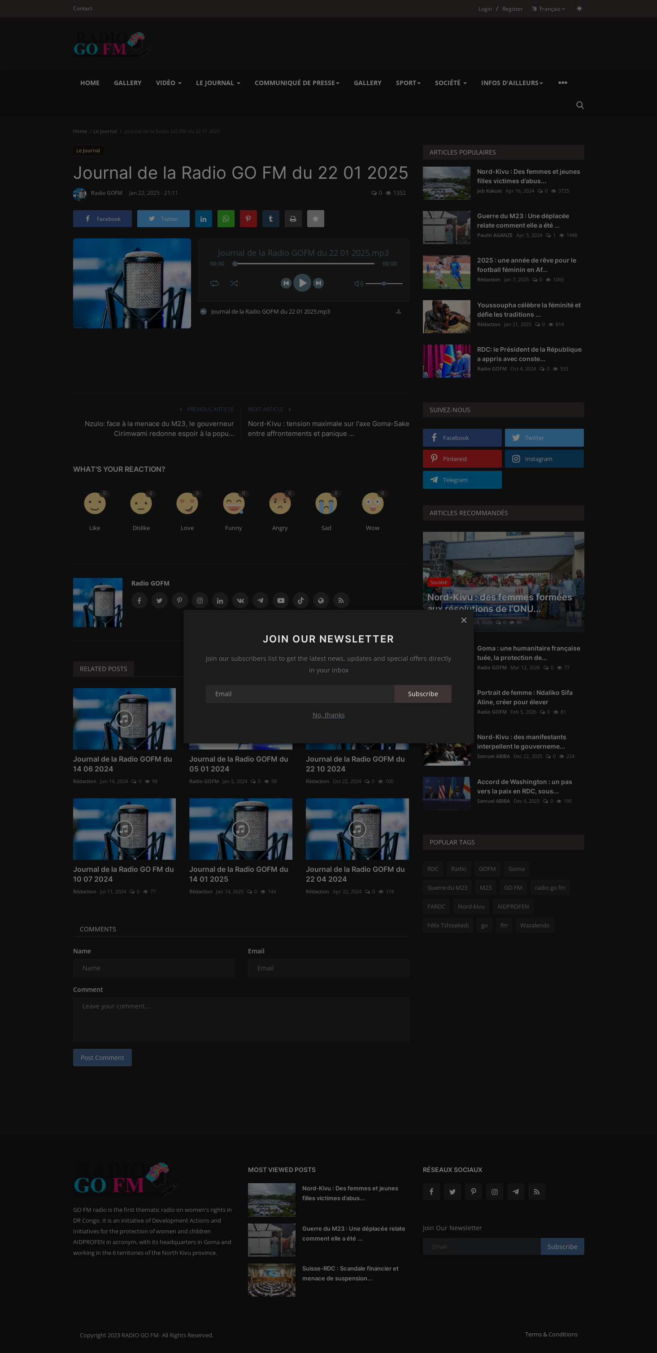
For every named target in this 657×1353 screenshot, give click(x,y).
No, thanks (329, 715)
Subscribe (423, 693)
